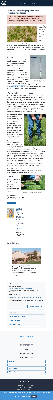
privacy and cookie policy (22, 396)
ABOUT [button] (26, 350)
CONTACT (12, 365)
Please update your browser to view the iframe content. (26, 294)
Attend (13, 372)
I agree (34, 396)
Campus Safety (21, 389)
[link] (26, 316)
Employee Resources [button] (26, 353)
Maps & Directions (21, 385)
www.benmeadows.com (19, 85)
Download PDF (11, 203)
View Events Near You (36, 306)
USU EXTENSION (26, 336)
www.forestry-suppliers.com (15, 86)
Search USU (22, 387)
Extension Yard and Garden (28, 3)
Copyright (29, 387)
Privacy (29, 389)
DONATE (11, 361)
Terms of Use (30, 385)
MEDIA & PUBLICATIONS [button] (26, 357)
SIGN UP (12, 368)
